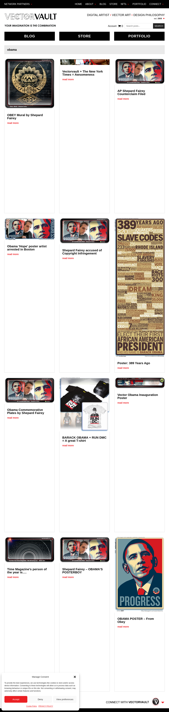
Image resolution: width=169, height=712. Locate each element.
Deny (40, 699)
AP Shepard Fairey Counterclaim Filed (131, 92)
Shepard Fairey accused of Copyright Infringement (82, 252)
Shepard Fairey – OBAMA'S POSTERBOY (82, 570)
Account (112, 26)
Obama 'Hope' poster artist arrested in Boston (27, 247)
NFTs (123, 4)
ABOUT (89, 4)
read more (13, 123)
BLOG (103, 4)
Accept (16, 699)
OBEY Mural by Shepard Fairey (25, 116)
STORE (113, 4)
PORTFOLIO (139, 4)
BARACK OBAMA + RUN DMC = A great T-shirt (84, 439)
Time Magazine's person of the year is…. (27, 570)
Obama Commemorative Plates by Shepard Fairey (25, 411)
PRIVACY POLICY (45, 706)
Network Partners (17, 4)
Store (84, 36)
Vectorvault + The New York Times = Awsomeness (82, 73)
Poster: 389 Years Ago (133, 363)
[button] (74, 676)
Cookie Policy (31, 706)
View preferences (64, 699)
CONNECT (155, 4)
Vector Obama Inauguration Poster (137, 396)
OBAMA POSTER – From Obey (135, 620)
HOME (78, 4)
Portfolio (139, 36)
